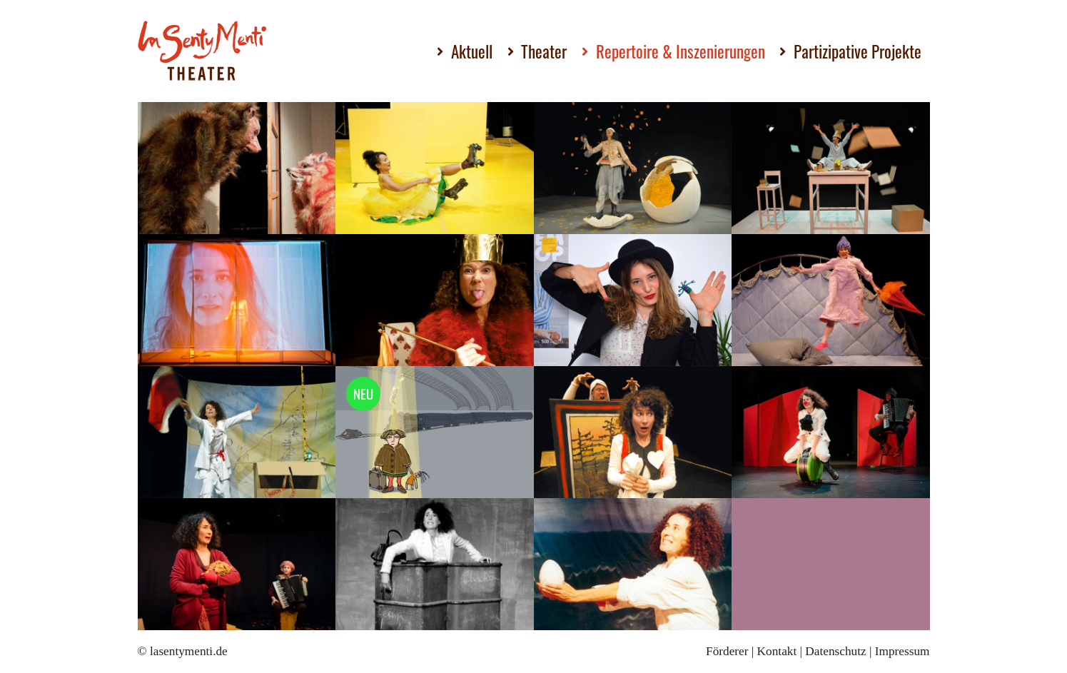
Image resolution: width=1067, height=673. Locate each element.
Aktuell (471, 51)
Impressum (902, 651)
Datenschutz (835, 651)
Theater (544, 51)
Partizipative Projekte (857, 51)
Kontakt (777, 651)
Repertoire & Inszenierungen (680, 51)
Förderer (727, 651)
